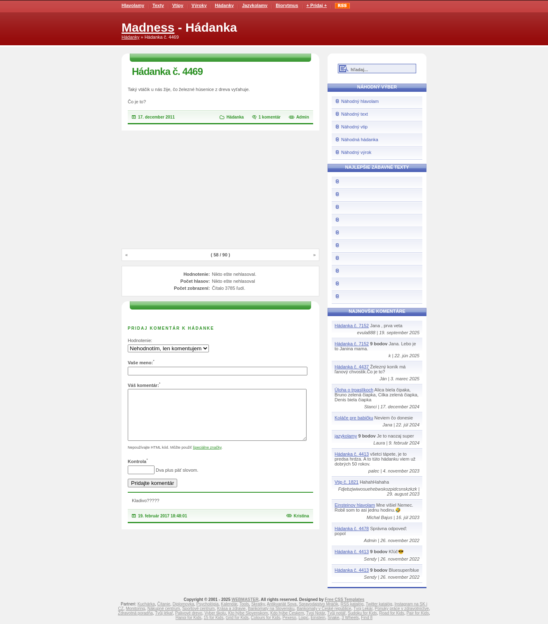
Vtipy (177, 5)
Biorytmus (287, 5)
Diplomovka (183, 604)
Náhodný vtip (354, 126)
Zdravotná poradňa (135, 613)
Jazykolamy (254, 5)
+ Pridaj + (317, 5)
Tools (244, 604)
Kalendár (229, 604)
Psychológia (208, 604)
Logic (303, 617)
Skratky (258, 604)
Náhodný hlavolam (360, 101)
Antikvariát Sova (281, 604)
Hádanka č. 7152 (352, 325)
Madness (148, 27)
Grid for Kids (237, 617)
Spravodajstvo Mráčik (318, 604)
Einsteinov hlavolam (355, 505)
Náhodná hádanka (359, 139)
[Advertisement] (220, 190)
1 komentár (270, 117)
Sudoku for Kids (362, 613)
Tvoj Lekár (363, 608)
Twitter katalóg (378, 604)
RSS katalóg (351, 604)
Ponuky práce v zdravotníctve (402, 608)
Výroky (199, 5)
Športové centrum (198, 608)
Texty (158, 5)
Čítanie (163, 604)
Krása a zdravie (231, 608)
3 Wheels (350, 617)
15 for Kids (213, 617)
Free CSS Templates (344, 599)
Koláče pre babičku (354, 417)
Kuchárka (146, 604)
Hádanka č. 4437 (352, 366)
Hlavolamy (133, 5)
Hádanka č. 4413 (352, 454)
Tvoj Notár (315, 613)
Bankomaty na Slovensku (271, 608)
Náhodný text (354, 114)
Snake (333, 617)
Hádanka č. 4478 (352, 528)
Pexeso (289, 617)
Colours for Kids (265, 617)
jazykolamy (346, 435)
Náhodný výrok (356, 152)
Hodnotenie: (140, 340)
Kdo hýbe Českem (287, 613)
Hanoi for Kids (188, 617)
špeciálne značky (207, 457)
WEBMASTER (245, 599)
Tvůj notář (336, 613)
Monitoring (135, 608)
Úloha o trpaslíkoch (354, 389)
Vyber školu (215, 613)
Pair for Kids (417, 613)
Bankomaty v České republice (324, 608)
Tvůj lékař (164, 613)
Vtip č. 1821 (346, 482)
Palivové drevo (188, 613)
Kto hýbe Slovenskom (248, 613)
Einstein (318, 617)
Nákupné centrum (164, 608)
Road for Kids (391, 613)
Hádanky (224, 5)
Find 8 (366, 617)
